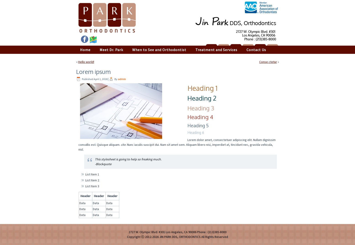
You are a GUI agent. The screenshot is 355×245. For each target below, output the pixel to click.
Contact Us (256, 49)
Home (85, 49)
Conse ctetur (268, 62)
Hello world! (86, 62)
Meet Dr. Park (111, 49)
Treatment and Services (216, 49)
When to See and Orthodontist (159, 49)
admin (122, 79)
